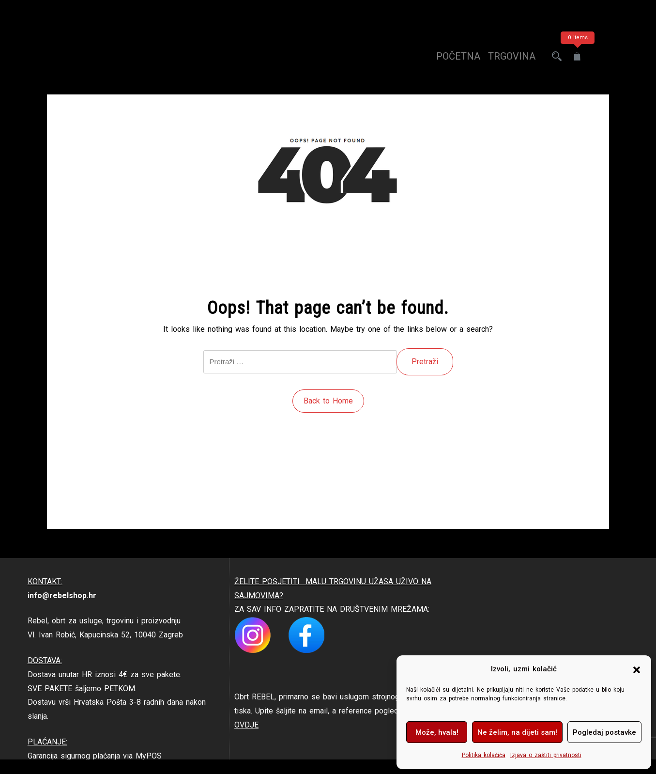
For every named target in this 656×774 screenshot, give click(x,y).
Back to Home (328, 400)
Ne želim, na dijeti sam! (517, 732)
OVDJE (246, 724)
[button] (636, 669)
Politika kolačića (483, 755)
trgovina (511, 56)
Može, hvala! (436, 732)
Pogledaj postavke (604, 732)
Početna (458, 56)
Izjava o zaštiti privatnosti (545, 755)
